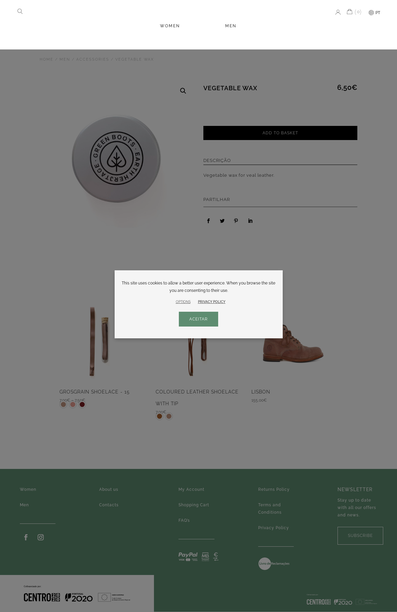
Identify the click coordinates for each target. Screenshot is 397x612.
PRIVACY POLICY (212, 302)
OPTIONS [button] (183, 302)
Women (170, 26)
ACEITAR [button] (198, 319)
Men (230, 26)
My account (336, 12)
